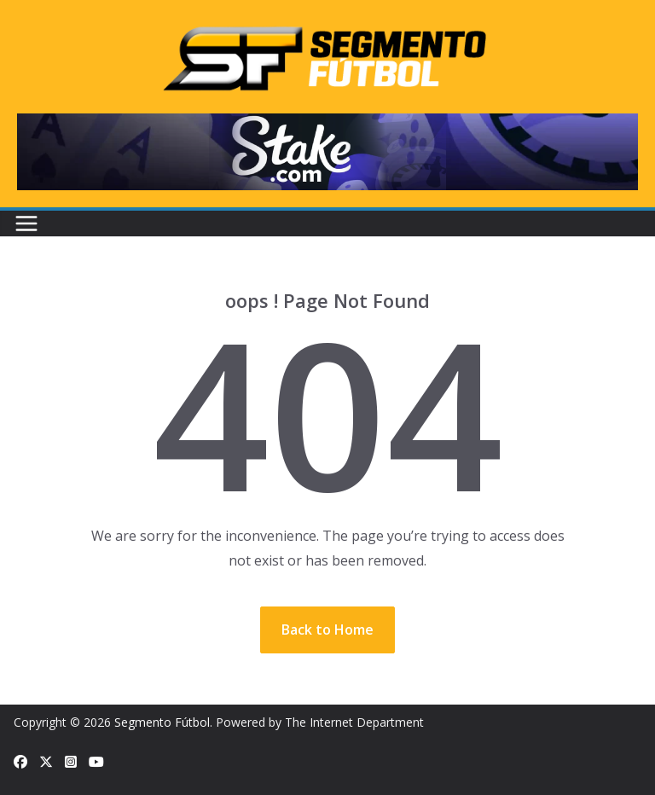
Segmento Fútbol (162, 722)
